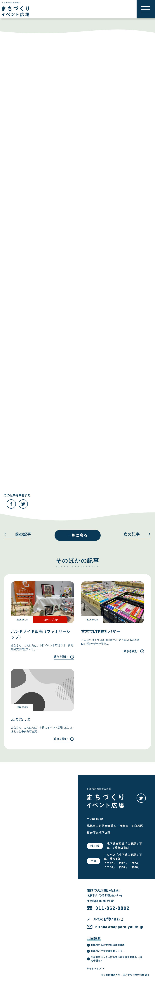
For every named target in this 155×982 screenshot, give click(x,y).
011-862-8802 (112, 908)
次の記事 (137, 534)
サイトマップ (95, 968)
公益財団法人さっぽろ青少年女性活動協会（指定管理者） (114, 959)
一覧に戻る (78, 535)
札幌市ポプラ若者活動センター (106, 951)
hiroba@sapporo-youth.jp (119, 927)
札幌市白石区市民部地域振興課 (106, 945)
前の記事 (17, 534)
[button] (146, 9)
